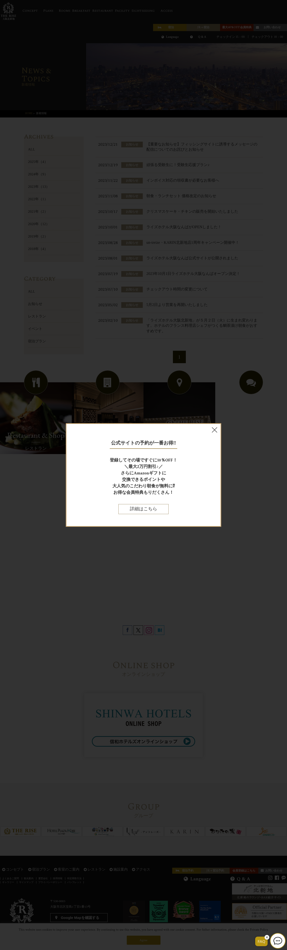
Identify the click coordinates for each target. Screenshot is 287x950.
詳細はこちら (143, 509)
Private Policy (259, 930)
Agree (144, 940)
